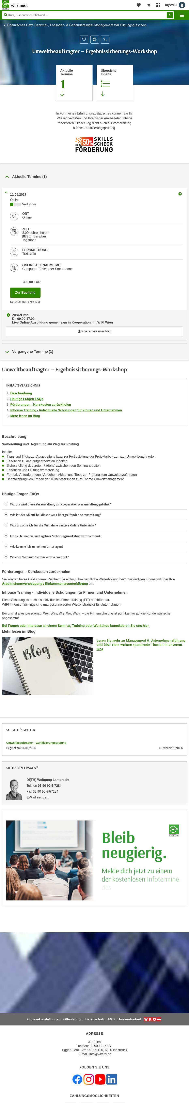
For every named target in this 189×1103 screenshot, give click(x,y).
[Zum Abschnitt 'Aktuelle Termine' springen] (74, 83)
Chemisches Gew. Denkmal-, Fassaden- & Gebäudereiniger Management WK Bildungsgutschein (76, 25)
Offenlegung (72, 1019)
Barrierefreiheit (129, 1019)
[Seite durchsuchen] (88, 15)
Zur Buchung (28, 291)
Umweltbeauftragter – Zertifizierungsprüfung (36, 742)
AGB (111, 1019)
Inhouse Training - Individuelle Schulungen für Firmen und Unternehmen (66, 410)
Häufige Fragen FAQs (26, 399)
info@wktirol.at (100, 1054)
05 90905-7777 (101, 1046)
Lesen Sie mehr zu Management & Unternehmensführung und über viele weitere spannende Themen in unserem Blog (141, 644)
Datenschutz (95, 1019)
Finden (170, 15)
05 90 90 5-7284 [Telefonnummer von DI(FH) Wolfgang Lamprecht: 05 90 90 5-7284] (50, 785)
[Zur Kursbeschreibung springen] (115, 83)
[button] (94, 504)
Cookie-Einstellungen (43, 1019)
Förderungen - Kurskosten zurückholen (40, 404)
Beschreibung (21, 393)
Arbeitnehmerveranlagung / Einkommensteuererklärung (45, 583)
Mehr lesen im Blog (25, 416)
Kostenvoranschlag (94, 331)
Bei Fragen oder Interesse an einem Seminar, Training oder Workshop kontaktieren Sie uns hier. (75, 625)
